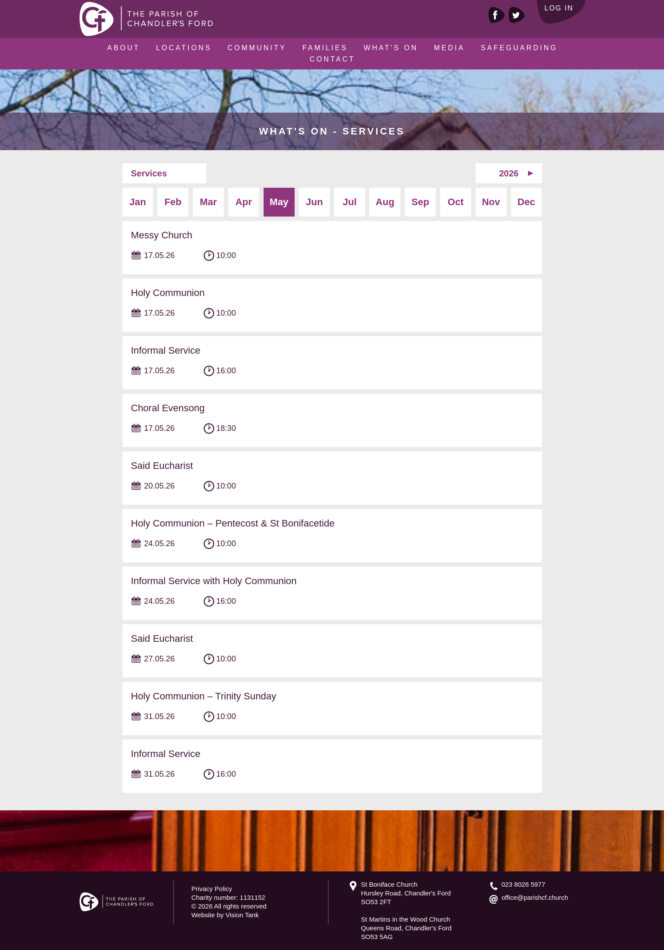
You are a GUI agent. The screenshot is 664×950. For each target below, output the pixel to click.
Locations (184, 48)
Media (449, 48)
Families (325, 48)
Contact (332, 59)
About (123, 48)
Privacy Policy (211, 888)
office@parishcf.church (534, 897)
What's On (391, 48)
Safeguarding (519, 48)
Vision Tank (242, 915)
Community (257, 48)
